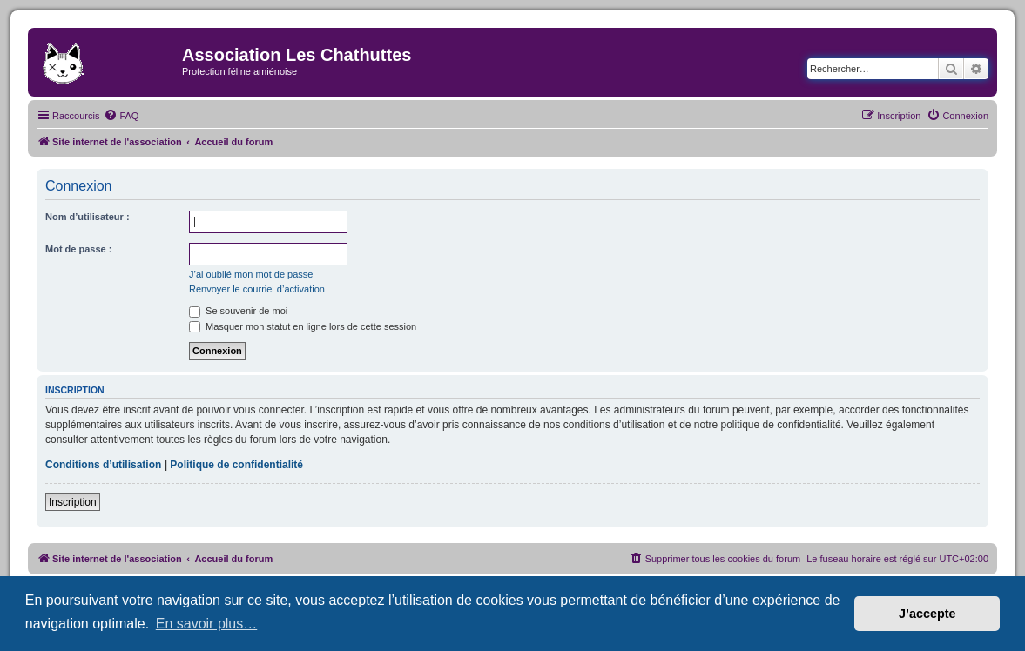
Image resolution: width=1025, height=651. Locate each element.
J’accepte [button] (927, 614)
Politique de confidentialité (236, 465)
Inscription (73, 502)
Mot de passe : (78, 249)
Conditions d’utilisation (103, 465)
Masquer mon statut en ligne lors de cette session (302, 326)
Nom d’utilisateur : (87, 216)
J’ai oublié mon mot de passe (251, 274)
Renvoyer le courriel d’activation (257, 289)
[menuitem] (121, 115)
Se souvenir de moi (238, 310)
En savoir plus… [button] (207, 623)
